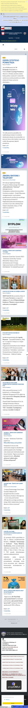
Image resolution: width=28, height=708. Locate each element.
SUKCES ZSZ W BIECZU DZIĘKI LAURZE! (14, 291)
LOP (7, 145)
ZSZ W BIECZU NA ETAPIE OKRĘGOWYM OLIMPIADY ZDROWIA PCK (13, 384)
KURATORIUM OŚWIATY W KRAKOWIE (12, 659)
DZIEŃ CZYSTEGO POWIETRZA (11, 61)
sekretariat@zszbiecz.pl (16, 22)
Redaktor (8, 64)
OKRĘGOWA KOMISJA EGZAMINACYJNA (12, 668)
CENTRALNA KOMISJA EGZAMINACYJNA (12, 665)
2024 (4, 278)
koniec (18, 621)
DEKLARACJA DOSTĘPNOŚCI (10, 672)
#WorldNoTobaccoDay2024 (13, 443)
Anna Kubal (12, 180)
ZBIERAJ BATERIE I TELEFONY (11, 176)
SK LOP (9, 471)
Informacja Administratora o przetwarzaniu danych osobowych (14, 674)
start (6, 619)
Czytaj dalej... (6, 147)
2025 (4, 57)
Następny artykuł (12, 621)
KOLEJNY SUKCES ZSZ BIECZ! (11, 333)
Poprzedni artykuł (12, 619)
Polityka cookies (7, 677)
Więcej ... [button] (8, 699)
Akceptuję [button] (12, 703)
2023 (5, 519)
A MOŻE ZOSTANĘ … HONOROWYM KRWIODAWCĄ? (13, 532)
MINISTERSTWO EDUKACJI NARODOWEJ (12, 662)
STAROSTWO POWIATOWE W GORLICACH (13, 656)
